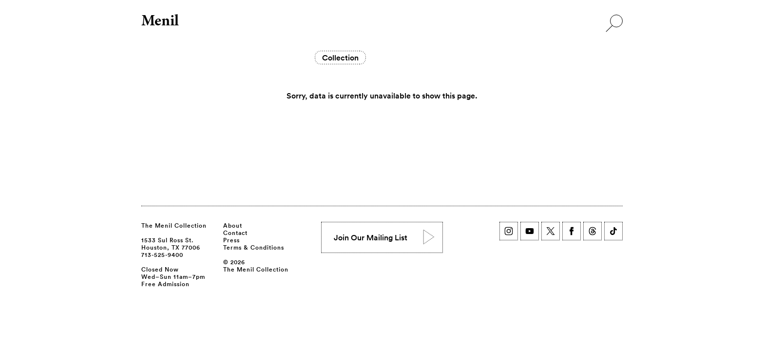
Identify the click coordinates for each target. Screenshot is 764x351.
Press (231, 239)
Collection (340, 57)
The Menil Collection (174, 225)
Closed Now (160, 269)
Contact (235, 232)
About (232, 225)
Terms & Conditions (253, 247)
